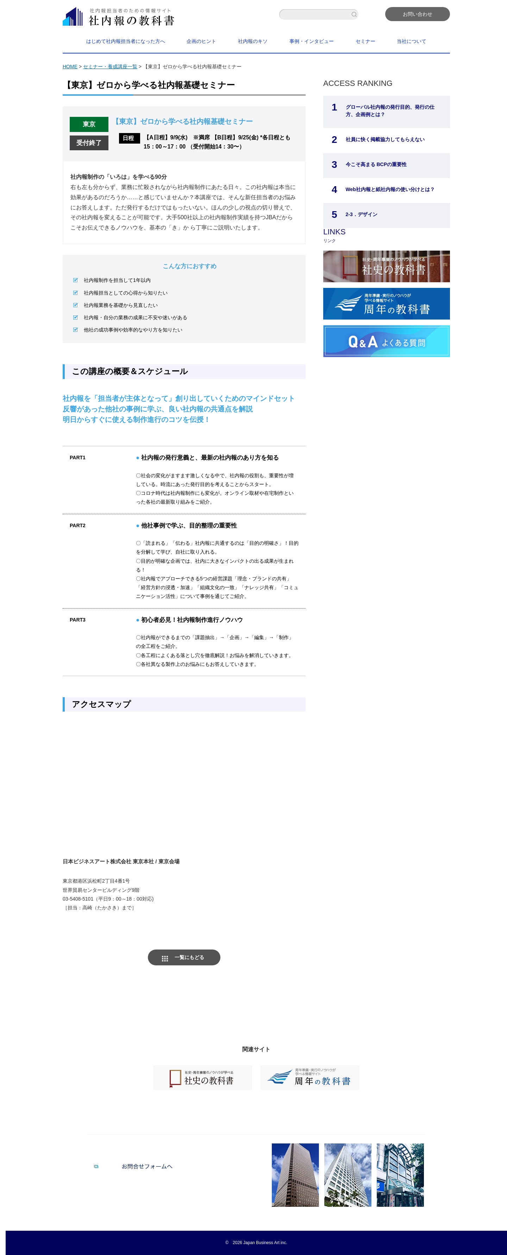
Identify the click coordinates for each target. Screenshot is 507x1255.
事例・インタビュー (311, 41)
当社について (411, 41)
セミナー (365, 41)
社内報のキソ (253, 41)
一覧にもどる (189, 957)
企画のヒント (201, 41)
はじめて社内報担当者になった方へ (125, 41)
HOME (70, 66)
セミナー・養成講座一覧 (110, 66)
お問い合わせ (417, 14)
